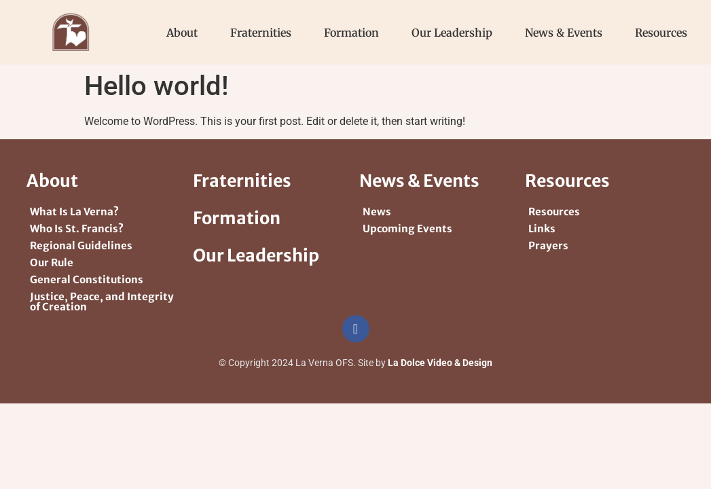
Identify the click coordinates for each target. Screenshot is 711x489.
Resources (661, 32)
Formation (351, 32)
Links (541, 228)
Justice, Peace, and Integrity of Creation (102, 301)
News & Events (563, 32)
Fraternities (260, 32)
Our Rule (51, 262)
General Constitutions (86, 279)
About (182, 32)
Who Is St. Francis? (77, 228)
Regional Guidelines (81, 245)
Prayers (548, 245)
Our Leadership (452, 32)
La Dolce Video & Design (440, 362)
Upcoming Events (407, 228)
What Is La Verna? (74, 211)
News (377, 211)
